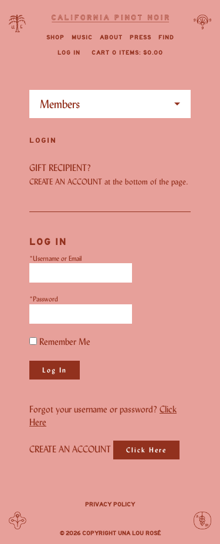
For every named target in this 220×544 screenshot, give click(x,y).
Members (60, 104)
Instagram (110, 519)
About (111, 37)
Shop (55, 37)
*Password (43, 298)
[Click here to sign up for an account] (146, 450)
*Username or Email (55, 258)
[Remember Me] (33, 341)
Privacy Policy (110, 504)
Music (82, 37)
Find (166, 37)
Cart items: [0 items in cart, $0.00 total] (127, 52)
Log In (68, 52)
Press (140, 37)
